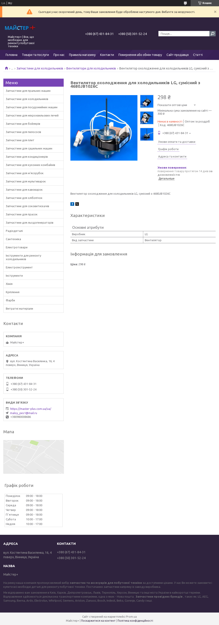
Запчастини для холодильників (40, 68)
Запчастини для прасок (22, 214)
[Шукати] (212, 33)
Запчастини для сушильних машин (29, 148)
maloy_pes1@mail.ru (23, 413)
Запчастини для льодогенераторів (29, 222)
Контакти (107, 55)
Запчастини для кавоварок (24, 189)
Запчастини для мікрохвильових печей (32, 115)
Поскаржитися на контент (98, 620)
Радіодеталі (14, 230)
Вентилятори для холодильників (91, 68)
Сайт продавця (177, 55)
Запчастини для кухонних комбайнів (30, 164)
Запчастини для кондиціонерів (27, 156)
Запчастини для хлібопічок (24, 197)
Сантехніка (13, 239)
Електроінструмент (19, 267)
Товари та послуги (35, 55)
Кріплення (12, 292)
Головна (11, 55)
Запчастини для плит (20, 140)
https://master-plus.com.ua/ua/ (30, 408)
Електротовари (16, 247)
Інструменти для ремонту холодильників (23, 257)
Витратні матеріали (19, 308)
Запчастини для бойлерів (23, 123)
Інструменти (14, 275)
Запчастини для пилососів (23, 131)
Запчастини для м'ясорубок (25, 173)
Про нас (59, 55)
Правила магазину (82, 55)
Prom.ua (131, 616)
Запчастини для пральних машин (28, 90)
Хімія (9, 283)
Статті (198, 55)
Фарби (10, 300)
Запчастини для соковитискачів (27, 206)
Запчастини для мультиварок (26, 181)
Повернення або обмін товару (140, 55)
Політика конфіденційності (135, 620)
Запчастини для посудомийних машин (31, 107)
